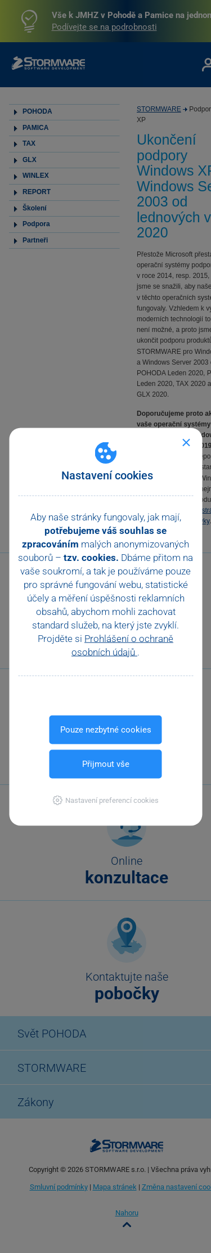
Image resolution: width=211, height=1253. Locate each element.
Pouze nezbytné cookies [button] (105, 729)
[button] (105, 800)
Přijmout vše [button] (105, 763)
